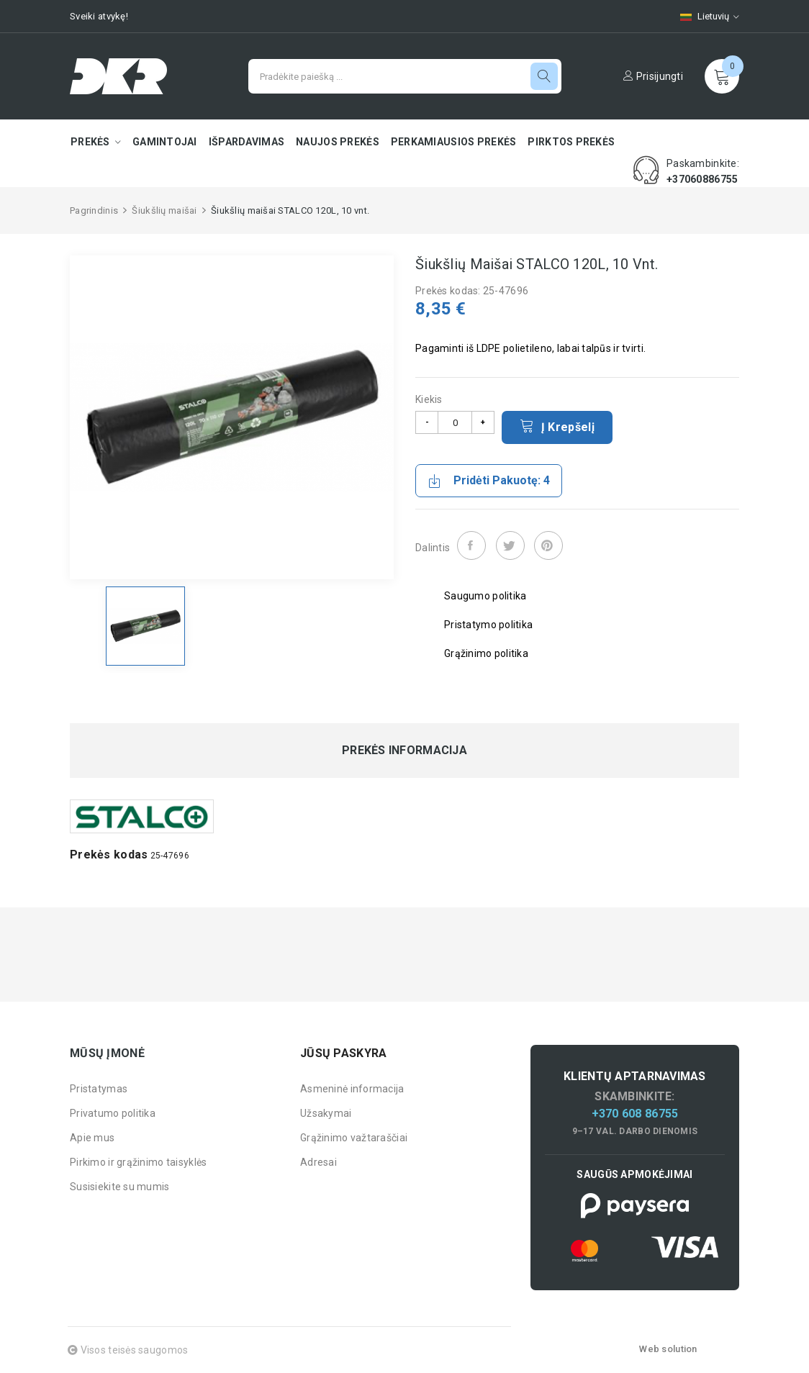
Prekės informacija (404, 750)
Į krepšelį (557, 426)
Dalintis (471, 545)
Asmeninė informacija (352, 1089)
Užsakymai (326, 1113)
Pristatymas (98, 1089)
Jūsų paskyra (343, 1053)
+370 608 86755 (635, 1113)
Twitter (510, 545)
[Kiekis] (455, 422)
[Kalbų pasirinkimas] (702, 16)
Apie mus (92, 1137)
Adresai (318, 1162)
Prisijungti (653, 76)
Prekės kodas (109, 854)
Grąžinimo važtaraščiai (353, 1137)
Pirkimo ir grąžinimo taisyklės (138, 1162)
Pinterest (548, 545)
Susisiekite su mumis (120, 1186)
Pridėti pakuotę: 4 (489, 480)
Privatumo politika (112, 1113)
